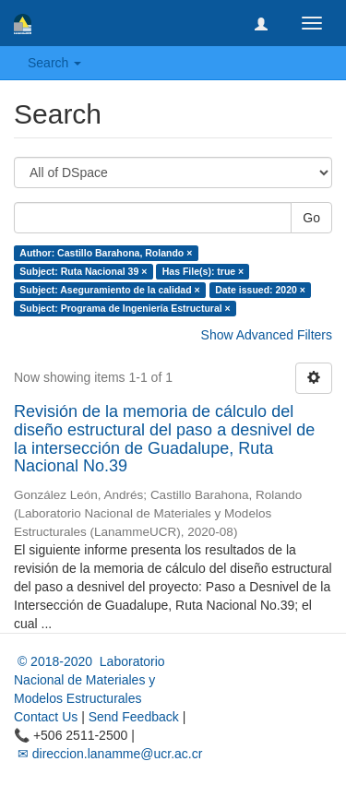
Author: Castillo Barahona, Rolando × (105, 252)
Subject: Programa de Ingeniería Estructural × (124, 308)
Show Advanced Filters (266, 334)
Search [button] (54, 62)
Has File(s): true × (203, 271)
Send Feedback (134, 716)
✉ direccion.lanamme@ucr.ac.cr (108, 753)
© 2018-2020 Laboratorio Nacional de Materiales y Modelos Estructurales (89, 680)
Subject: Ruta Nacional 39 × (83, 271)
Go (311, 217)
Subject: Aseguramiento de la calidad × (109, 289)
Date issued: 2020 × (260, 289)
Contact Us (46, 716)
